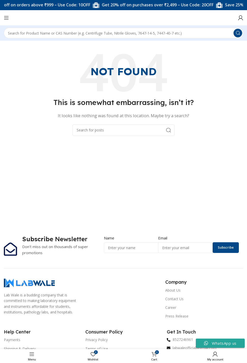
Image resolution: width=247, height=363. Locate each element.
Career (170, 307)
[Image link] (29, 282)
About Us (173, 290)
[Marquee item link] (159, 5)
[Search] (123, 33)
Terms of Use (96, 348)
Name (109, 237)
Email (162, 237)
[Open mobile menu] (6, 18)
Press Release (176, 316)
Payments (12, 339)
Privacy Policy (96, 339)
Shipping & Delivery (20, 348)
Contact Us (174, 298)
